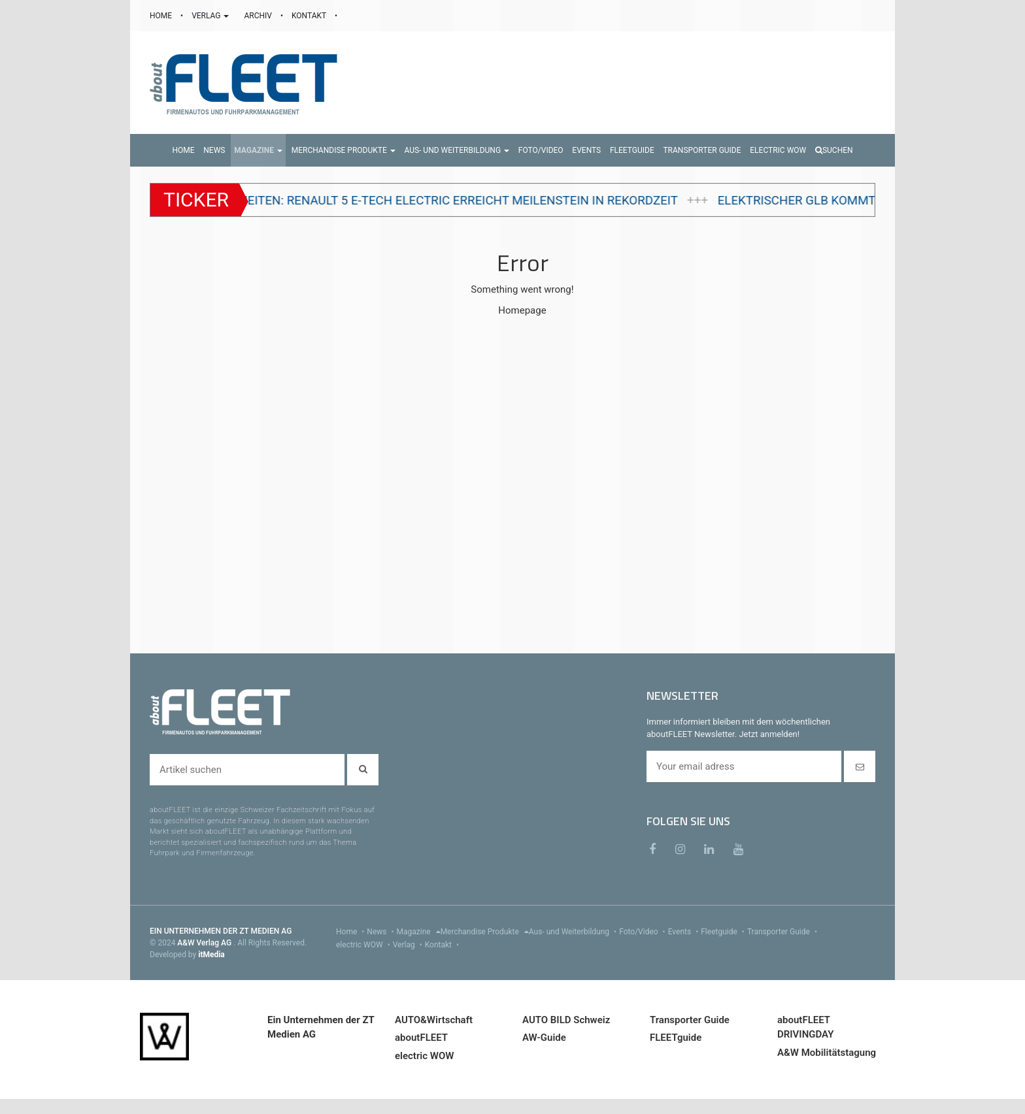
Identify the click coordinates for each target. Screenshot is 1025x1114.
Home (351, 931)
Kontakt (443, 944)
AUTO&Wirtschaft (434, 1020)
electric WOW (364, 944)
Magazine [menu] (419, 931)
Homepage (522, 310)
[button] (258, 150)
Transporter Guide (783, 931)
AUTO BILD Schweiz (566, 1020)
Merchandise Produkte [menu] (485, 931)
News (381, 931)
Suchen (834, 150)
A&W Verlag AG (205, 942)
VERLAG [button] (211, 15)
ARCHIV (258, 15)
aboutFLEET (421, 1037)
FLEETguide (675, 1037)
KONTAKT (310, 15)
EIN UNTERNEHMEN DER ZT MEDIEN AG (221, 931)
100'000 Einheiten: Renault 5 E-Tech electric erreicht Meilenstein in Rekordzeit (435, 200)
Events (684, 931)
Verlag (409, 944)
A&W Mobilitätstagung (826, 1052)
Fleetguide (724, 931)
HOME (162, 15)
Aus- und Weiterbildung (574, 931)
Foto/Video (643, 931)
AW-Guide (544, 1037)
